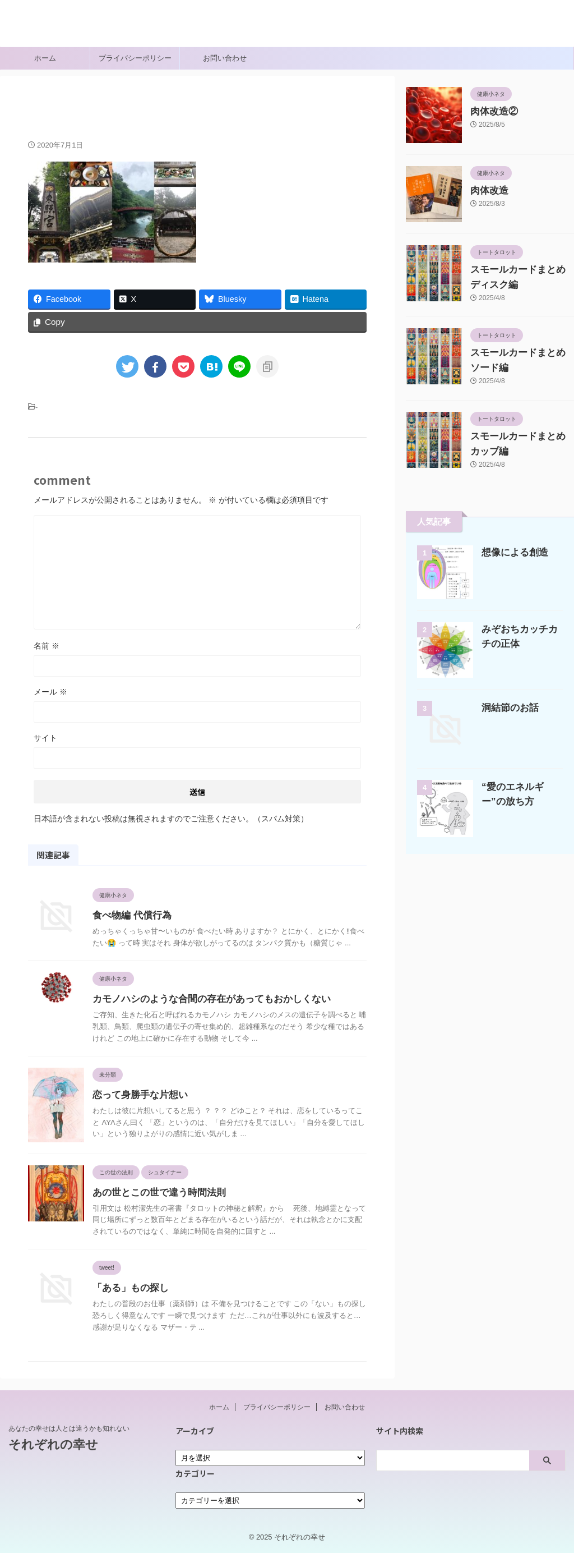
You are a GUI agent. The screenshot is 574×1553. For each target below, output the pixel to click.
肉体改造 (486, 190)
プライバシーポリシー (135, 58)
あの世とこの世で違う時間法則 (155, 1192)
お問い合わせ (225, 58)
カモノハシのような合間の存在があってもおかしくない (204, 999)
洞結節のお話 (507, 708)
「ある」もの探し (128, 1288)
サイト (45, 738)
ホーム (45, 58)
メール (50, 692)
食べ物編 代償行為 (129, 916)
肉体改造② (490, 111)
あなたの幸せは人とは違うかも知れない (68, 1428)
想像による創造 (511, 552)
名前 (46, 646)
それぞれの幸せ (45, 31)
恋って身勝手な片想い (137, 1095)
